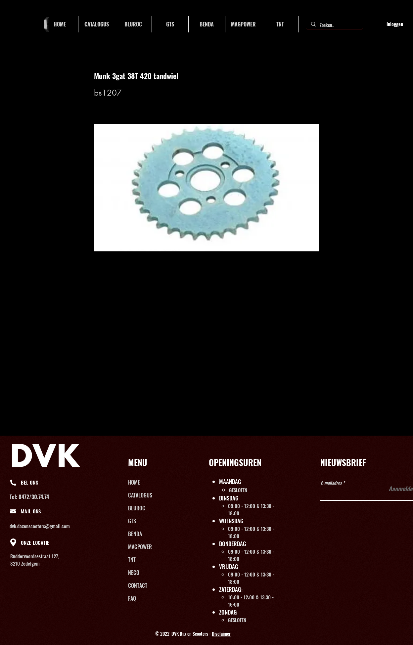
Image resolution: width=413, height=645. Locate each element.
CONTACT (137, 585)
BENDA (135, 534)
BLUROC (136, 508)
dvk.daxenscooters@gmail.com (40, 526)
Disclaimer (221, 633)
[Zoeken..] (334, 25)
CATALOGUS (140, 495)
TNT (132, 560)
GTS (132, 521)
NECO (133, 573)
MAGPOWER (140, 547)
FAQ (132, 598)
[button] (96, 24)
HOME (134, 482)
